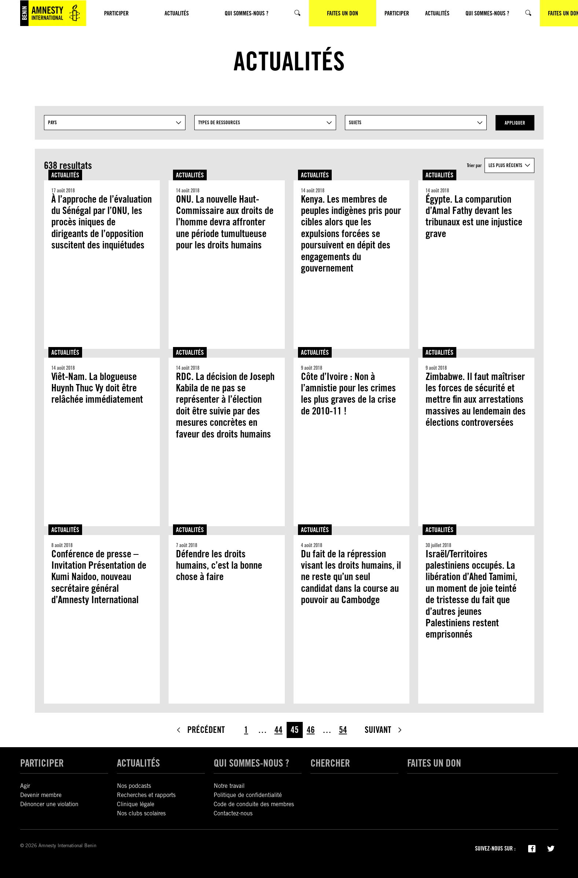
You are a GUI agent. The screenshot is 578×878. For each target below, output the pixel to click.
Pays (52, 122)
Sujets (355, 122)
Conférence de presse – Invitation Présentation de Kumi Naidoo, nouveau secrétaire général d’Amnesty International (98, 577)
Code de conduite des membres (254, 804)
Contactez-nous (233, 813)
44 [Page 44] (279, 729)
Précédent (200, 729)
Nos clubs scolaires (141, 813)
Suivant (384, 729)
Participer (42, 763)
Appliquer (515, 123)
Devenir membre (41, 795)
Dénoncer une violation (49, 804)
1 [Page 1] (246, 729)
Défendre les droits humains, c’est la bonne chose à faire (219, 565)
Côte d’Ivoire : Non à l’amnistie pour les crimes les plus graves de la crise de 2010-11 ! (348, 394)
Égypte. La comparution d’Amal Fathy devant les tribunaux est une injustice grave (474, 216)
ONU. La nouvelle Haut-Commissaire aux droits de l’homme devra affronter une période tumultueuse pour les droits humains (224, 222)
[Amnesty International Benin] (53, 13)
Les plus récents (505, 165)
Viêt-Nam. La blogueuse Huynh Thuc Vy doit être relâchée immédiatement (97, 388)
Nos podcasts (134, 785)
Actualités (65, 175)
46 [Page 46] (311, 729)
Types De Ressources (219, 122)
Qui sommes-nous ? (251, 763)
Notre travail (229, 785)
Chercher (330, 763)
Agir (25, 785)
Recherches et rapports (146, 795)
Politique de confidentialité (248, 795)
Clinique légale (135, 804)
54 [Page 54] (343, 729)
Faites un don (434, 763)
